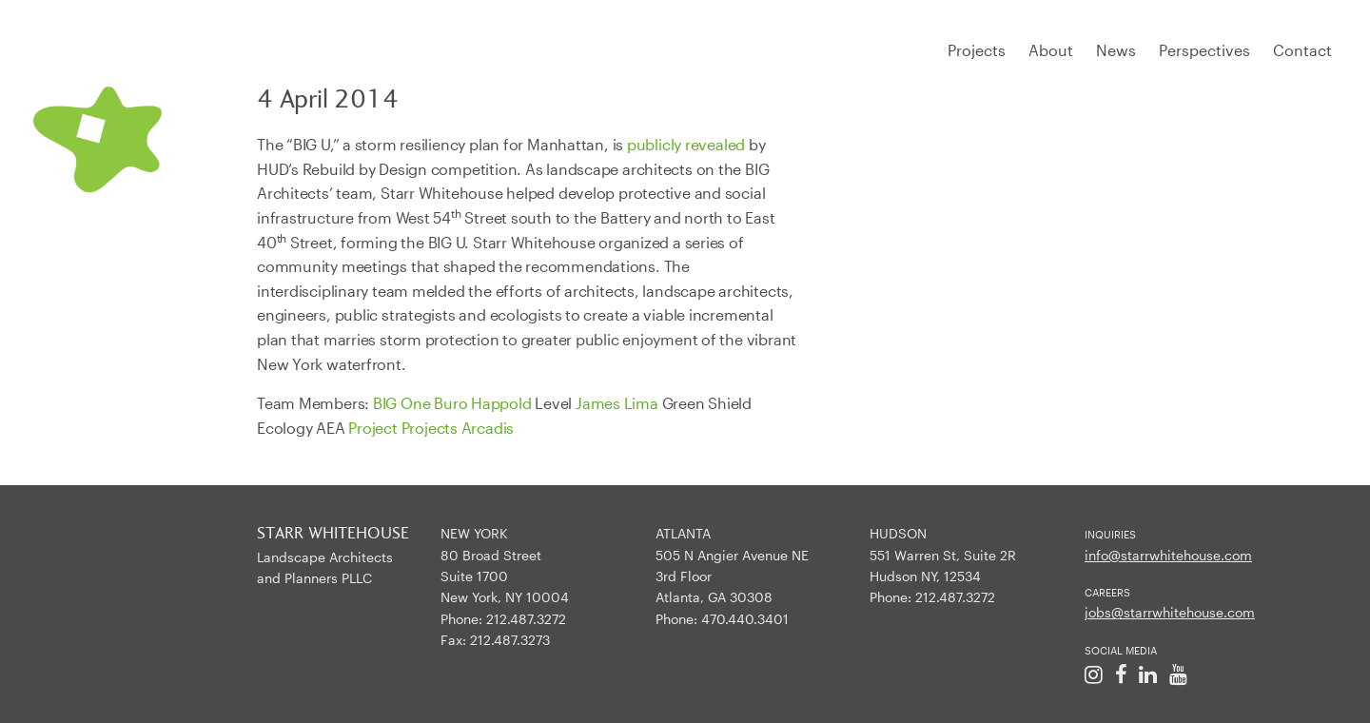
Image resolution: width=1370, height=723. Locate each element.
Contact (1302, 50)
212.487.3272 (526, 619)
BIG (385, 403)
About (1050, 50)
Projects (977, 50)
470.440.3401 (745, 619)
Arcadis (487, 428)
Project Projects (402, 428)
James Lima (617, 403)
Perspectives (1204, 50)
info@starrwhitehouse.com (1168, 555)
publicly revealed (686, 144)
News (1116, 50)
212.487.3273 (510, 640)
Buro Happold (482, 403)
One (415, 403)
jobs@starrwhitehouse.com (1170, 612)
